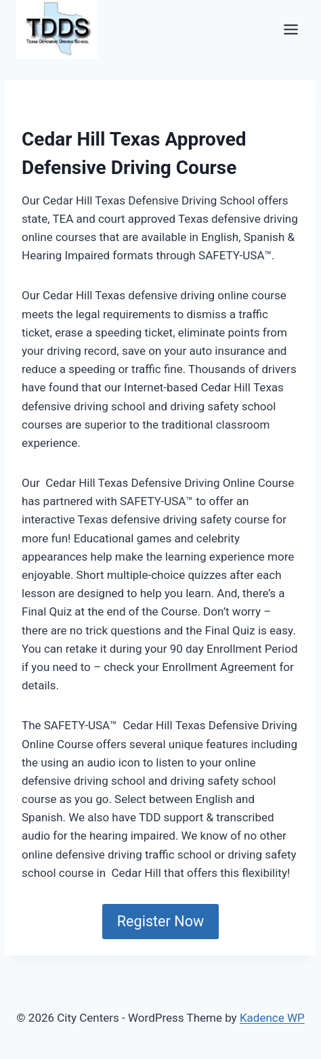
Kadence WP (272, 1017)
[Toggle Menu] (291, 29)
